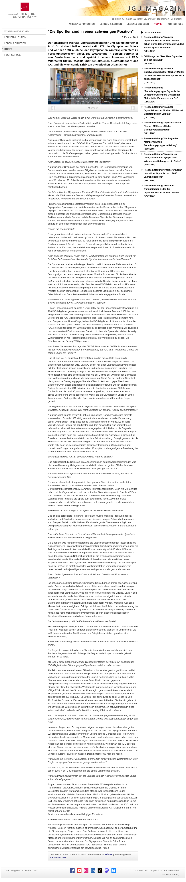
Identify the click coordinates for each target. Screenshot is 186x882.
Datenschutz (142, 870)
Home (118, 19)
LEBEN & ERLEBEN (138, 24)
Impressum (156, 870)
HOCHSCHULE (175, 24)
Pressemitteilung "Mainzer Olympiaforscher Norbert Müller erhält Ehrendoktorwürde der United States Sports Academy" (164, 44)
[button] (53, 108)
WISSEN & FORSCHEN (82, 24)
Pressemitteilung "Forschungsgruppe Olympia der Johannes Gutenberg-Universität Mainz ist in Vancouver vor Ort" (162, 94)
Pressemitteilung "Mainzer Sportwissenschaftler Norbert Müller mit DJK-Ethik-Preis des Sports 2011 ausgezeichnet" (164, 75)
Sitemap (151, 19)
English (178, 19)
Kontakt (165, 19)
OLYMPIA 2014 (58, 857)
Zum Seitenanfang (169, 874)
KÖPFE (158, 24)
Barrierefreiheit (171, 870)
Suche (129, 19)
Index (140, 19)
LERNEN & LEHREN (111, 24)
